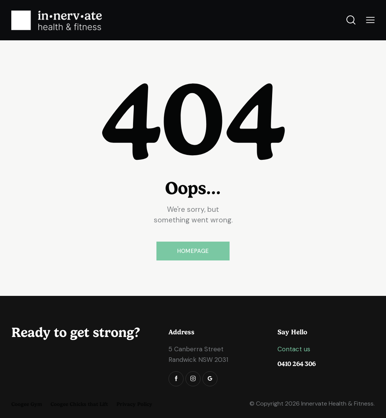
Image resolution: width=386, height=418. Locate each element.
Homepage (193, 251)
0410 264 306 (296, 364)
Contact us (293, 349)
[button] (370, 20)
